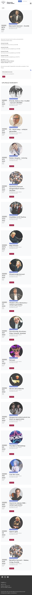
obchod (20, 1)
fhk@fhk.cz (3, 582)
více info (11, 137)
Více (4, 76)
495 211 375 (3, 584)
